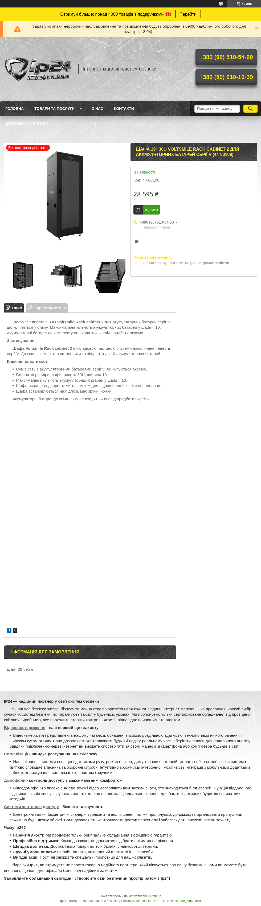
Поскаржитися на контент (140, 901)
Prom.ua (155, 896)
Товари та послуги (54, 108)
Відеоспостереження (24, 727)
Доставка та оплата (26, 123)
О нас (97, 108)
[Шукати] (250, 109)
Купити (151, 210)
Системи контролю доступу (31, 806)
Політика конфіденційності (181, 901)
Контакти (124, 108)
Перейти (188, 14)
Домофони (14, 780)
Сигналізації (16, 754)
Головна (14, 108)
